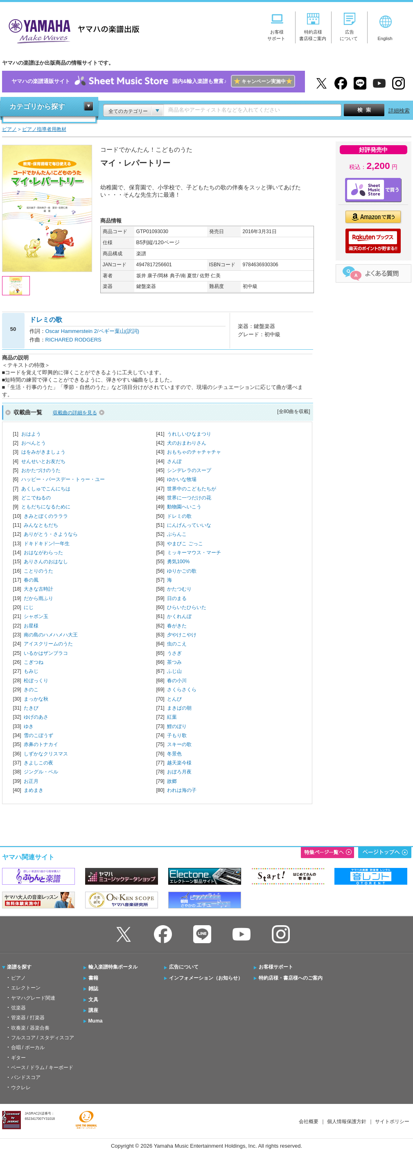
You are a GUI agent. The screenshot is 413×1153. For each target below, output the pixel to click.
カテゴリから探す (37, 106)
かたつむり (179, 589)
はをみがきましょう (43, 452)
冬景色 (174, 754)
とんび (174, 699)
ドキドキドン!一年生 (46, 543)
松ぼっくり (36, 680)
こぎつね (33, 662)
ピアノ (18, 978)
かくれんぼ (179, 616)
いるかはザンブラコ (46, 653)
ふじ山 (174, 671)
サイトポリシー (392, 1121)
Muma (95, 1021)
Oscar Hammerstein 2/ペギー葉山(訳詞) (92, 331)
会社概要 (308, 1121)
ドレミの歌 (179, 516)
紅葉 (172, 717)
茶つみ (174, 662)
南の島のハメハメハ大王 (51, 635)
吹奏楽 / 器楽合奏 (30, 1028)
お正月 (31, 781)
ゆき (29, 726)
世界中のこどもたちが (191, 489)
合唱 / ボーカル (28, 1047)
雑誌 (93, 988)
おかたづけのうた (41, 470)
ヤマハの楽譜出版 (71, 30)
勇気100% (178, 561)
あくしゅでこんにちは (45, 489)
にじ (29, 607)
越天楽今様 (179, 763)
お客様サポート (276, 967)
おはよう (31, 434)
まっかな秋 (36, 699)
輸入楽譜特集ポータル (113, 967)
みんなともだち (41, 525)
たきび (31, 708)
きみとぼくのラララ (46, 516)
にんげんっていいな (189, 525)
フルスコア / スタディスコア (42, 1038)
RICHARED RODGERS (73, 340)
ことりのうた (38, 571)
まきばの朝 (179, 708)
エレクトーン (26, 988)
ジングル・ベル (41, 772)
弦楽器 (18, 1008)
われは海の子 (181, 790)
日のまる (177, 598)
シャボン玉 (36, 616)
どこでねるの (36, 498)
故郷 (172, 781)
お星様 (31, 626)
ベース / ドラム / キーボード (42, 1067)
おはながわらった (43, 552)
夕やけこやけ (181, 635)
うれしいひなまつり (189, 434)
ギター (18, 1058)
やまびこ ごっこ (185, 543)
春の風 (31, 580)
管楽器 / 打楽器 (28, 1017)
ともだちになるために (45, 507)
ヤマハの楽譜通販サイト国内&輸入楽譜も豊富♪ (153, 81)
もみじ (31, 671)
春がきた (177, 626)
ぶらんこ (177, 534)
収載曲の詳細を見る (75, 413)
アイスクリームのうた (48, 644)
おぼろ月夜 (179, 772)
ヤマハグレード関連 (33, 998)
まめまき (33, 790)
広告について (184, 967)
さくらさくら (181, 689)
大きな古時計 (38, 589)
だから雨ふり (38, 598)
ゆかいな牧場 (181, 479)
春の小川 (177, 680)
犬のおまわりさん (186, 443)
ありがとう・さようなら (51, 534)
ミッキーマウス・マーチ (194, 552)
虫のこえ (177, 644)
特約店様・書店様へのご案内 (291, 978)
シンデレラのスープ (189, 470)
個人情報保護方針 (346, 1121)
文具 (93, 999)
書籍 (93, 978)
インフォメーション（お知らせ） (206, 978)
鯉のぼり (177, 726)
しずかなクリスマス (46, 754)
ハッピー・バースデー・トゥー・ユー (63, 479)
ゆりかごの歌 (181, 571)
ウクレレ (21, 1087)
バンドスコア (26, 1077)
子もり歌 (177, 735)
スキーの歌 (179, 744)
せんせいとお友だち (43, 461)
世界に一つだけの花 (189, 498)
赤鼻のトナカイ (41, 744)
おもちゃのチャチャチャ (194, 452)
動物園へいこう (184, 507)
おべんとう (33, 443)
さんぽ (174, 461)
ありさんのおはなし (46, 561)
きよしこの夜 (38, 763)
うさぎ (174, 653)
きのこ (31, 689)
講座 (93, 1010)
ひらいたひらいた (186, 607)
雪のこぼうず (38, 735)
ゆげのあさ (36, 717)
